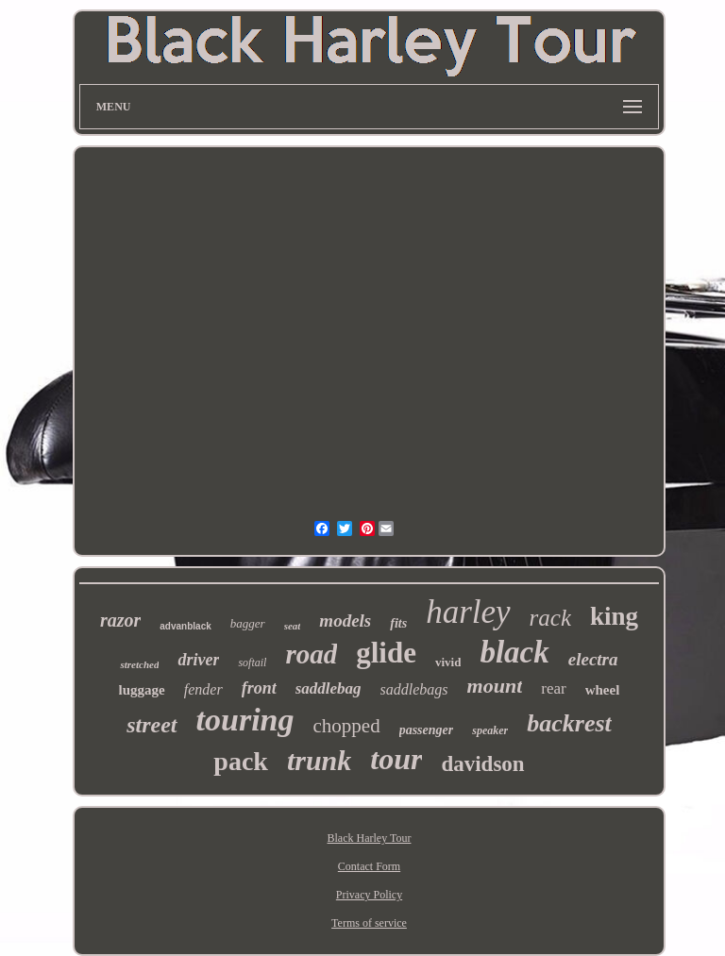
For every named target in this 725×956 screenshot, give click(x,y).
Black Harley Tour (370, 838)
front (259, 688)
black (514, 652)
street (151, 725)
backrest (569, 723)
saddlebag (328, 688)
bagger (247, 623)
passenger (426, 730)
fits (398, 623)
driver (198, 659)
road (311, 654)
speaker (490, 730)
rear (553, 688)
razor (120, 620)
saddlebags (414, 689)
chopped (346, 725)
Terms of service (369, 923)
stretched (139, 664)
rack (550, 617)
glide (386, 652)
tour (396, 759)
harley (468, 612)
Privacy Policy (369, 894)
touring (245, 719)
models (345, 620)
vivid (448, 662)
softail (252, 662)
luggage (142, 689)
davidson (482, 764)
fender (203, 689)
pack (240, 761)
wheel (602, 689)
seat (292, 625)
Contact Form (369, 866)
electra (593, 659)
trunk (319, 760)
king (614, 616)
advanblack (185, 626)
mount (495, 685)
